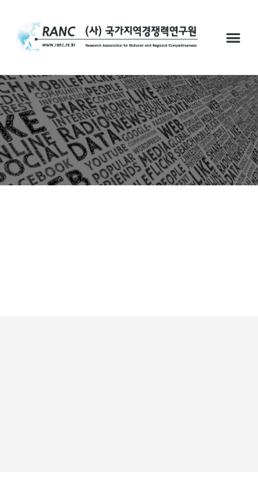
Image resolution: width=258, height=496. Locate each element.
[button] (233, 36)
